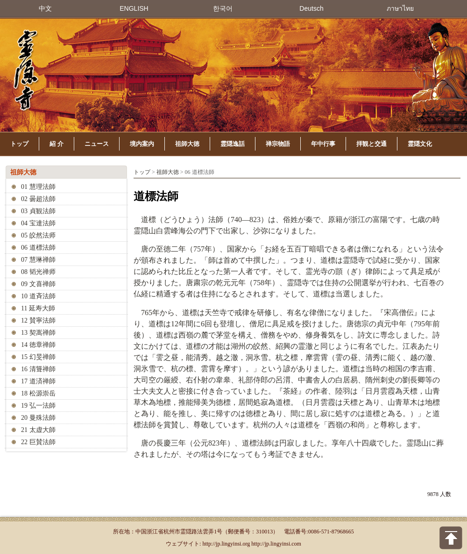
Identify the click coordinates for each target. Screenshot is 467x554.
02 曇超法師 (38, 198)
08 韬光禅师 (38, 271)
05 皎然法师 (38, 235)
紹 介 (57, 143)
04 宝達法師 (38, 223)
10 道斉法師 (38, 296)
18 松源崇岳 (38, 393)
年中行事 (323, 143)
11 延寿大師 (38, 308)
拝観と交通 (371, 143)
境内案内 (142, 143)
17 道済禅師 (38, 381)
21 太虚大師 (38, 429)
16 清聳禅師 (38, 369)
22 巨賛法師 (38, 442)
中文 (45, 8)
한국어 (223, 8)
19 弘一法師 (38, 405)
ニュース (97, 143)
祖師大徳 (187, 143)
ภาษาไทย (400, 8)
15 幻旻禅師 (38, 356)
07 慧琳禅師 (38, 259)
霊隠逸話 (232, 143)
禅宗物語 (278, 143)
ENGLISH (134, 8)
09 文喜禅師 (38, 284)
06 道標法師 (38, 247)
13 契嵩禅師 (38, 332)
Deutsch (311, 8)
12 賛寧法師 (38, 320)
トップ (19, 143)
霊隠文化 (420, 143)
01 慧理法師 (38, 186)
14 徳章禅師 (38, 344)
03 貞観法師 (38, 211)
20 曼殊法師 (38, 417)
